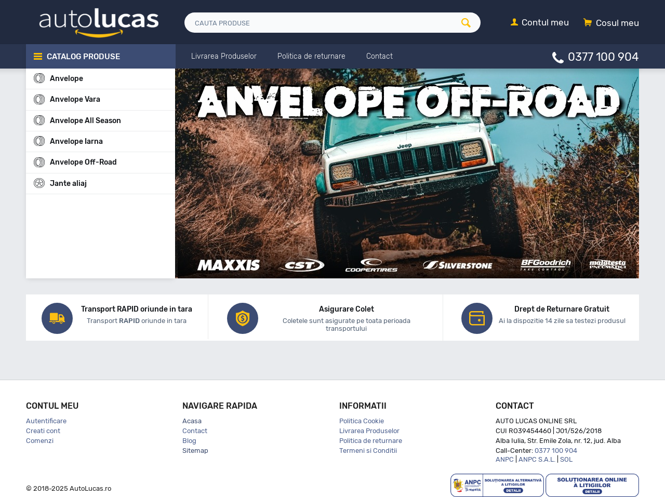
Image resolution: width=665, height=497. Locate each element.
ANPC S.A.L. (536, 459)
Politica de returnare (370, 441)
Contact (194, 431)
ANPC (505, 459)
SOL (566, 459)
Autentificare (46, 421)
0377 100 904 (603, 56)
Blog (189, 441)
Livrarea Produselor (369, 431)
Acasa (192, 421)
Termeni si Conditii (368, 450)
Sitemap (195, 450)
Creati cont (43, 431)
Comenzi (40, 441)
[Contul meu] (540, 23)
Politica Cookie (361, 421)
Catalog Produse (83, 56)
